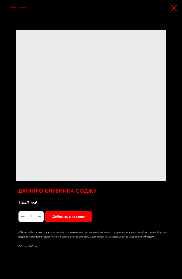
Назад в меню (18, 7)
